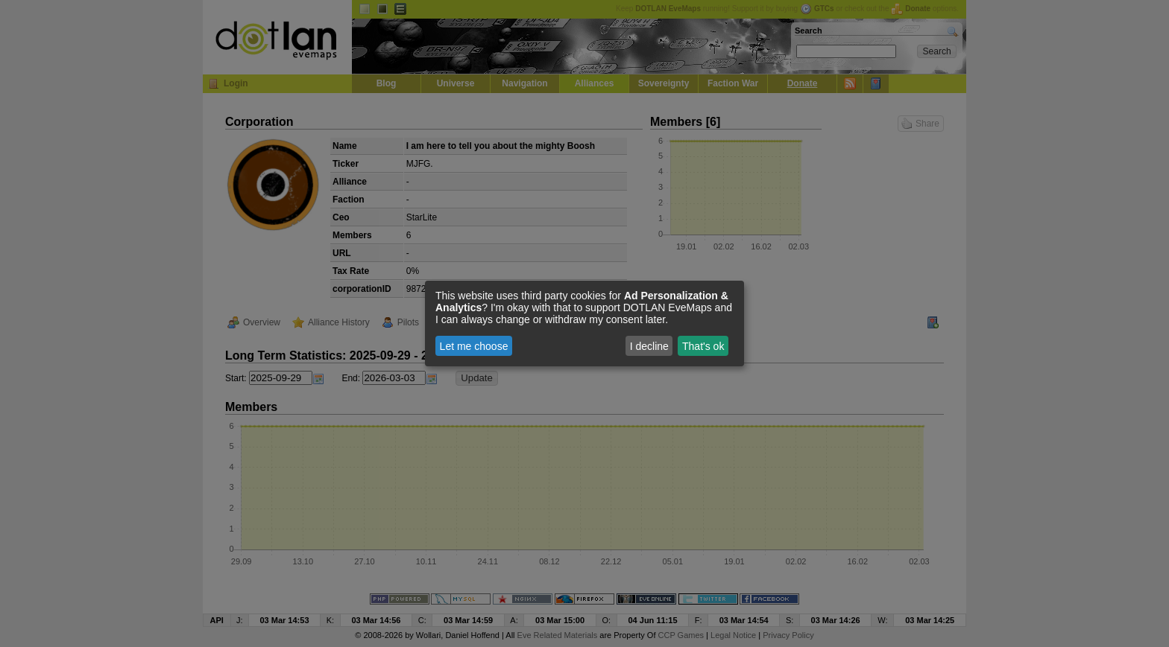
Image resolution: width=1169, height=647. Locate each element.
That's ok (703, 346)
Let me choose (474, 346)
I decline (649, 346)
